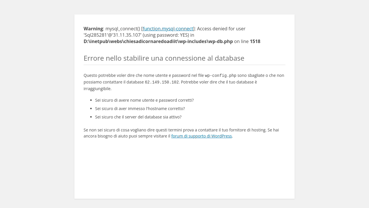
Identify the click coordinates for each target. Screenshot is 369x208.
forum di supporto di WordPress (201, 135)
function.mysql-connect (168, 28)
